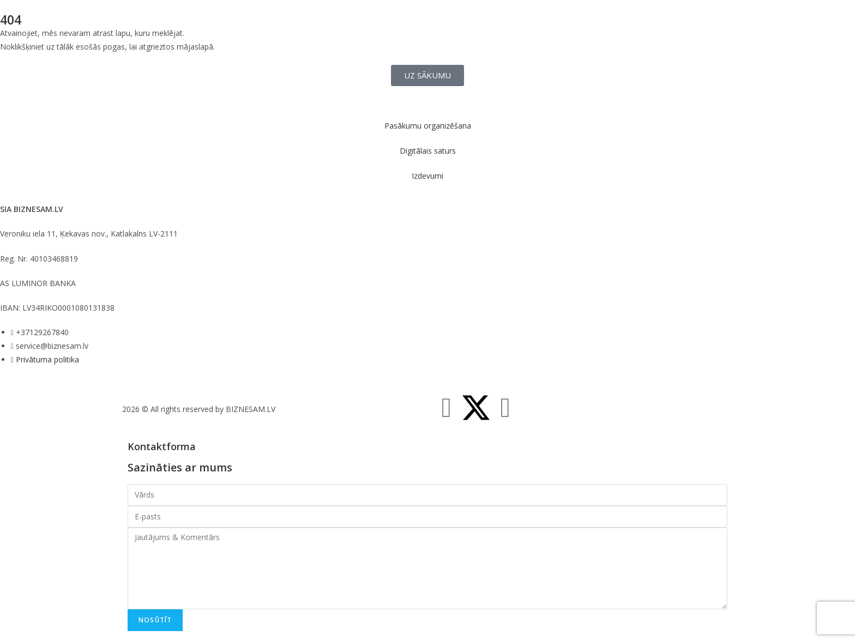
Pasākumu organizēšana (427, 125)
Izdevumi (427, 176)
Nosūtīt (155, 620)
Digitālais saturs (428, 151)
